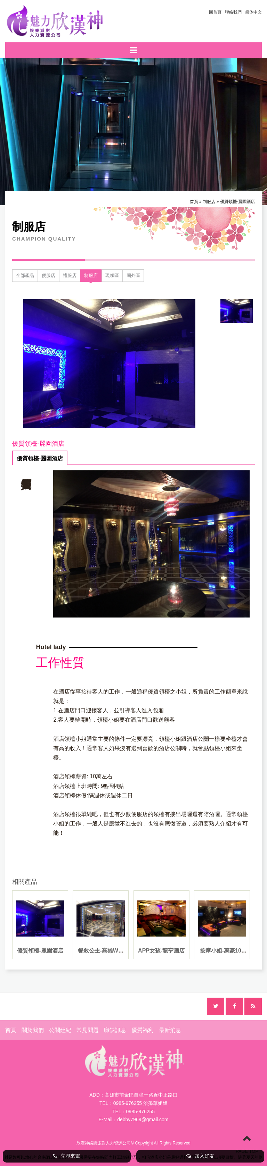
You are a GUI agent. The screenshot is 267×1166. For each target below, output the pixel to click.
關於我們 (33, 1030)
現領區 (112, 275)
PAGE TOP (247, 1144)
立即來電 (66, 1156)
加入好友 (200, 1156)
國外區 (133, 275)
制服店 (209, 201)
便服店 (48, 275)
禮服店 (69, 275)
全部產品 (25, 275)
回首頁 (215, 12)
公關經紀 (60, 1030)
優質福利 (142, 1030)
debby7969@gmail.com (142, 1119)
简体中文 (253, 12)
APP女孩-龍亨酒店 (161, 951)
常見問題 (87, 1030)
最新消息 (170, 1030)
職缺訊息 (115, 1030)
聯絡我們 (233, 12)
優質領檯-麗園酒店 (40, 458)
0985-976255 (140, 1111)
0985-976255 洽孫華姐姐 (140, 1103)
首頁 (194, 201)
